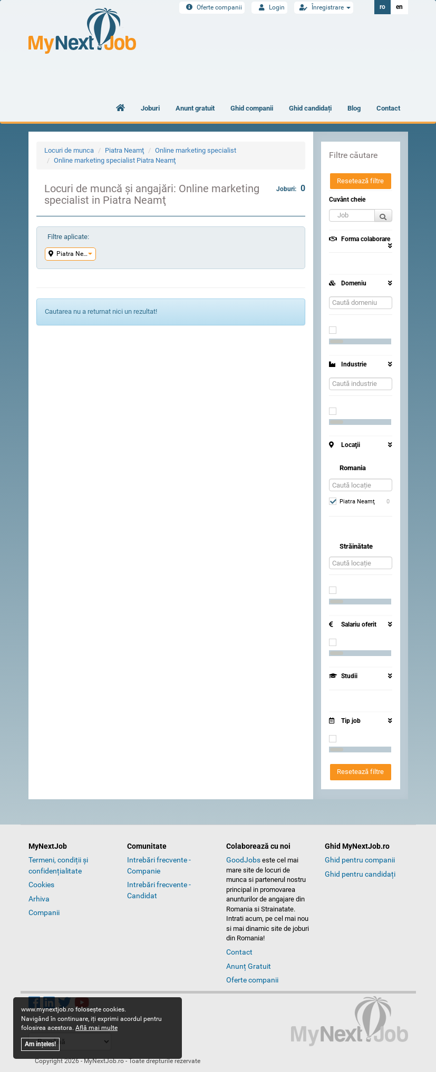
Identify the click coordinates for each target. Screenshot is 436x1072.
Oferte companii (212, 7)
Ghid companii (251, 108)
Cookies (41, 884)
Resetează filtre (360, 181)
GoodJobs (243, 860)
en (399, 7)
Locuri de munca (69, 150)
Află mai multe (96, 1027)
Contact (388, 108)
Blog (354, 108)
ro (382, 7)
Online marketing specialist (195, 150)
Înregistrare (324, 7)
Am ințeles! (40, 1044)
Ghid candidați (310, 108)
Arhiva (39, 899)
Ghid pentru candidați (360, 874)
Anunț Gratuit (248, 966)
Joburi (150, 108)
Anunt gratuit (195, 108)
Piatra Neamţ (124, 150)
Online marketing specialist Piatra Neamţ (115, 160)
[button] (352, 215)
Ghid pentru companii (360, 860)
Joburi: (290, 188)
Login (269, 7)
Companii (44, 912)
